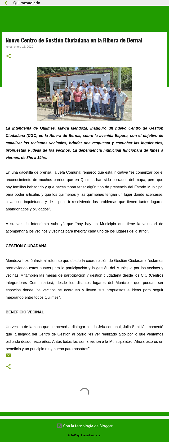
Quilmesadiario (26, 3)
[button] (8, 56)
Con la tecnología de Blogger (85, 426)
